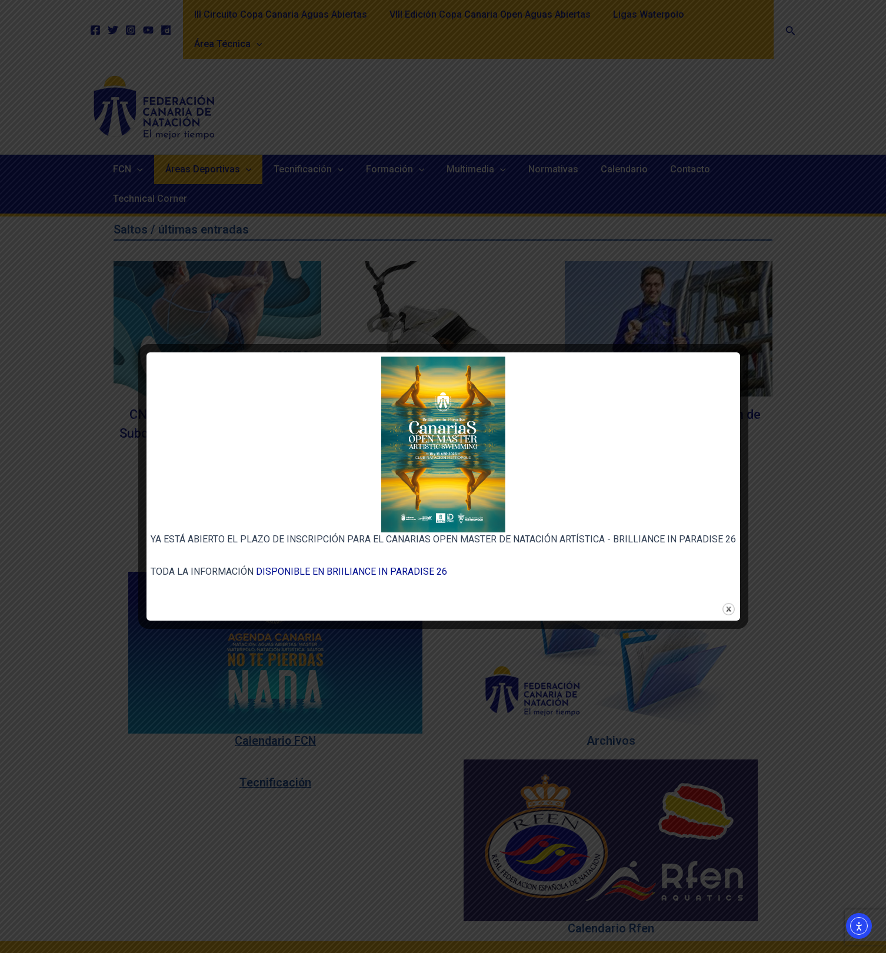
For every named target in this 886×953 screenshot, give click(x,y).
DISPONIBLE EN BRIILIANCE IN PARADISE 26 (351, 571)
